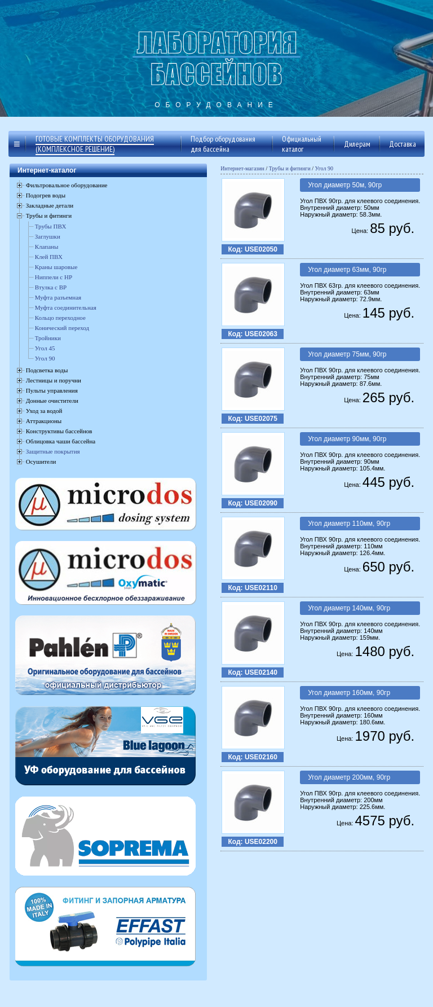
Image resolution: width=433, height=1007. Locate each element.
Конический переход (62, 327)
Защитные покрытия (53, 451)
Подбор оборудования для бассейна (223, 144)
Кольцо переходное (60, 317)
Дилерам (357, 144)
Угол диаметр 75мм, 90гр (347, 354)
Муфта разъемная (58, 297)
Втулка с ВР (51, 287)
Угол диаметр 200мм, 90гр (349, 777)
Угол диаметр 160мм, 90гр (349, 693)
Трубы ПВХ (51, 226)
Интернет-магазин (242, 168)
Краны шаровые (56, 266)
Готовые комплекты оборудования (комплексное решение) (95, 144)
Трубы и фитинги (290, 168)
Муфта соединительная (65, 307)
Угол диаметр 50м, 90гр (345, 185)
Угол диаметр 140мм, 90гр (349, 608)
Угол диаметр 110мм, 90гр (349, 523)
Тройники (48, 338)
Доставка (402, 144)
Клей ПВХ (49, 256)
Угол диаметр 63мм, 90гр (347, 270)
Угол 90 (45, 358)
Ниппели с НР (53, 277)
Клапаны (47, 246)
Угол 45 (45, 348)
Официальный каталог (301, 144)
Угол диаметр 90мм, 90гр (347, 439)
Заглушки (47, 236)
